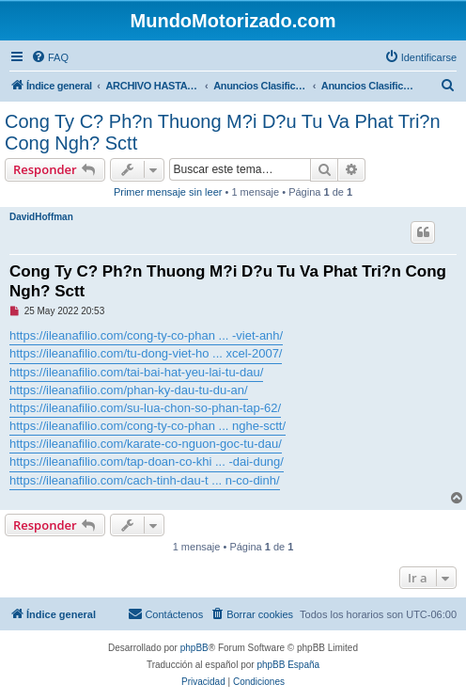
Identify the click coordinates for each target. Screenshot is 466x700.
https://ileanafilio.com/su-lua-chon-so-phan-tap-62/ (145, 408)
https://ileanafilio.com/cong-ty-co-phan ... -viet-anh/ (146, 335)
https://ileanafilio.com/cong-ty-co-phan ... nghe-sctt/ (147, 426)
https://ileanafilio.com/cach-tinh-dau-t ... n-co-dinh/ (144, 480)
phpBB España (287, 665)
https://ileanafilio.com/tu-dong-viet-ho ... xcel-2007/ (145, 353)
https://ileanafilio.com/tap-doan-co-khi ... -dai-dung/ (146, 461)
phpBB (194, 648)
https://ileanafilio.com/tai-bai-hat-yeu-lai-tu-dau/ (136, 372)
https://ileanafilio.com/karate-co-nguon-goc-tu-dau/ (145, 444)
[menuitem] (50, 57)
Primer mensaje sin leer (168, 192)
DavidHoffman (41, 217)
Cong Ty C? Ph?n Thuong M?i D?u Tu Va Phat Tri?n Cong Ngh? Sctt (223, 132)
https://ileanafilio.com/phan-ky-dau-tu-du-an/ (128, 390)
